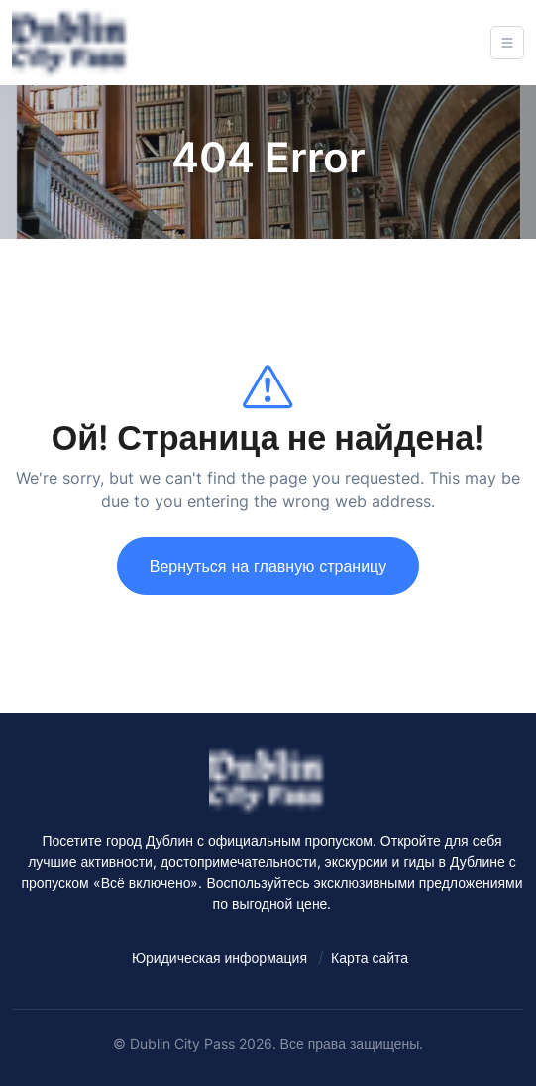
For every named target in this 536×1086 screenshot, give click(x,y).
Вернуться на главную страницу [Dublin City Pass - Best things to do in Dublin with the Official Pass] (268, 566)
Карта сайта (369, 957)
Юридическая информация (219, 957)
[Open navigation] (507, 42)
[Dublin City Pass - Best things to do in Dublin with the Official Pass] (71, 42)
